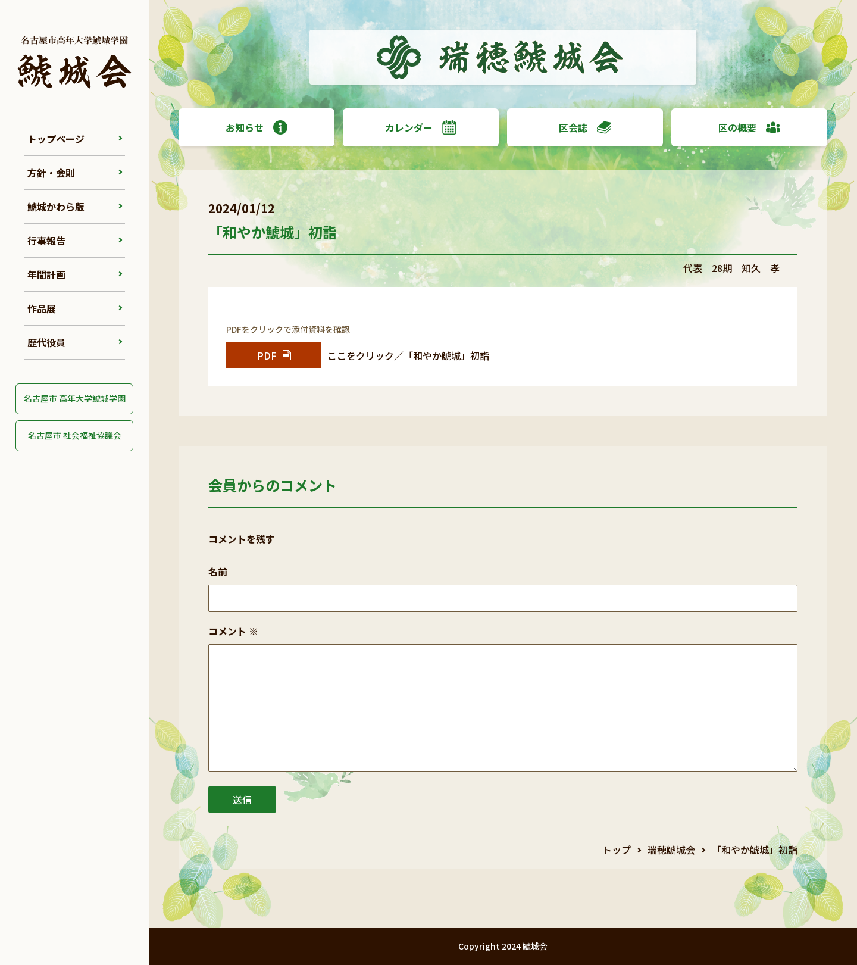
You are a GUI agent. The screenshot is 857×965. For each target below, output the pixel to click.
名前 (217, 571)
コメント (233, 631)
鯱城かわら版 (56, 206)
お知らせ (256, 127)
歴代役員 (46, 342)
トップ (616, 849)
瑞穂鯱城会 (671, 849)
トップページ (56, 139)
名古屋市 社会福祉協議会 (74, 435)
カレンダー (420, 127)
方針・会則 (51, 172)
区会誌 (585, 127)
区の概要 (749, 127)
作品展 (41, 308)
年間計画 (46, 274)
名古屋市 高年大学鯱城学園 (75, 398)
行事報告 (46, 240)
